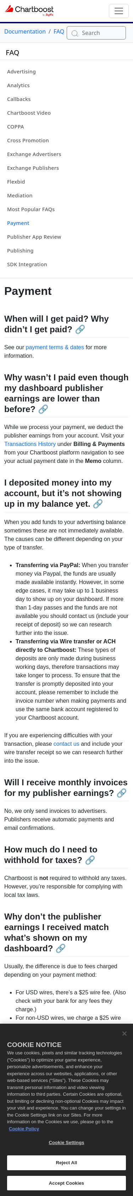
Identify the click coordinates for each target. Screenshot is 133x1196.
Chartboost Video (29, 112)
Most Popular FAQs (31, 209)
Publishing (20, 250)
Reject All (66, 1166)
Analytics (18, 85)
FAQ (59, 31)
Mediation (20, 195)
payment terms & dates (55, 347)
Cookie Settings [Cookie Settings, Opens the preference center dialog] (66, 1146)
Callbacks (19, 99)
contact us (66, 744)
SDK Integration (27, 264)
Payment (18, 223)
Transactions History (30, 444)
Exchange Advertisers (34, 154)
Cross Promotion (28, 140)
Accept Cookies (66, 1187)
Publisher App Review (34, 236)
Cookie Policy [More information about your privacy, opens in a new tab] (24, 1132)
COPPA (15, 126)
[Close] (124, 1038)
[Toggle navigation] (119, 11)
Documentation (25, 31)
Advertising (21, 71)
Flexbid (16, 181)
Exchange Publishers (33, 168)
